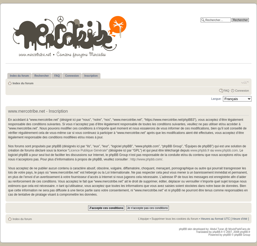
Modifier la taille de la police (245, 82)
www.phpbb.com (226, 150)
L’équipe (143, 218)
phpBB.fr (217, 232)
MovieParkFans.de (239, 229)
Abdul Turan (217, 229)
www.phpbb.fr (200, 150)
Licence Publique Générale (87, 150)
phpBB (227, 234)
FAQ (226, 90)
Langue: (216, 98)
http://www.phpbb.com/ (146, 159)
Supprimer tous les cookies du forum (175, 218)
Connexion (242, 90)
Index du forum (23, 83)
